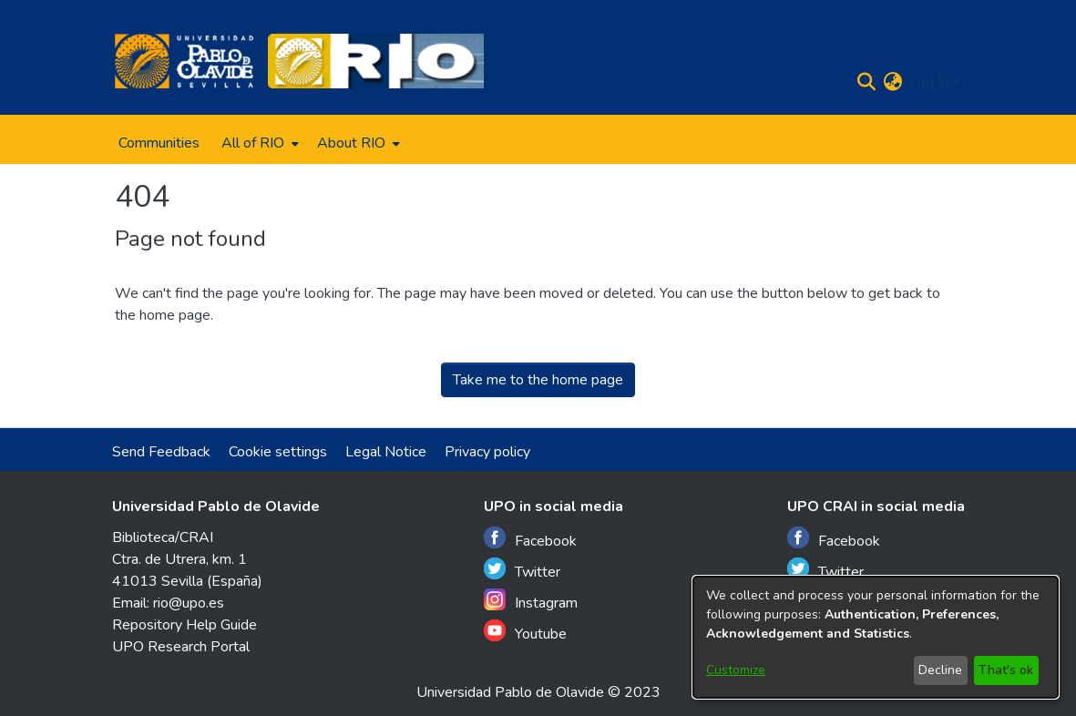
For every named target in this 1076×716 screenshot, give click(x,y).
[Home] (184, 61)
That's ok (1006, 670)
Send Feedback (161, 452)
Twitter (522, 569)
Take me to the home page (538, 380)
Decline (940, 670)
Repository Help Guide (184, 625)
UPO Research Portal (181, 647)
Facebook (530, 539)
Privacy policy (487, 452)
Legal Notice (385, 452)
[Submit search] (866, 82)
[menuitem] (258, 143)
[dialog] (875, 637)
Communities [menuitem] (159, 143)
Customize (735, 670)
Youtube (525, 631)
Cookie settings (278, 452)
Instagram (531, 600)
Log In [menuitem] (928, 82)
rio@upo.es (188, 603)
